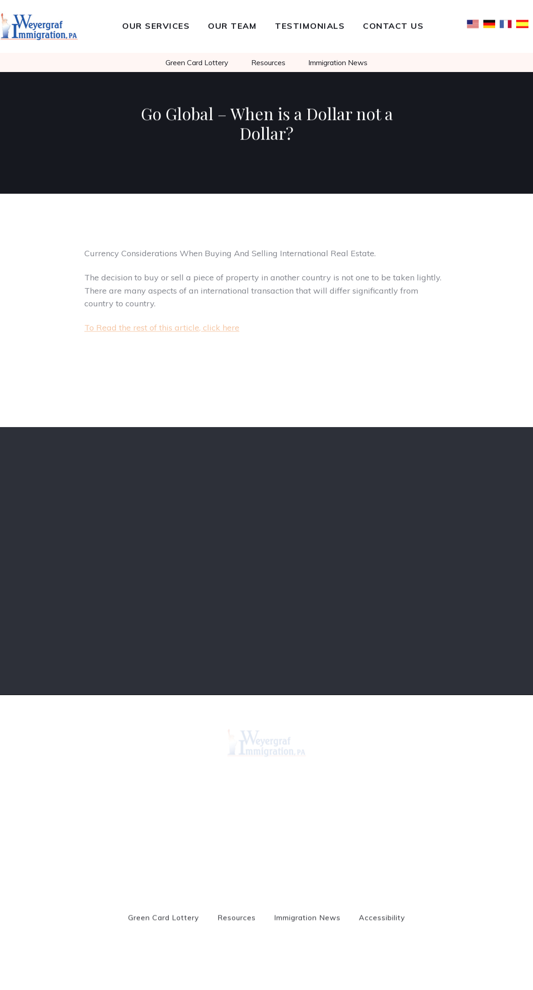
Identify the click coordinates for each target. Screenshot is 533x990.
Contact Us (393, 25)
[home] (39, 26)
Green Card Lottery (197, 62)
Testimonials (310, 25)
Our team (232, 25)
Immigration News (337, 62)
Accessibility (382, 921)
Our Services (156, 25)
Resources (268, 62)
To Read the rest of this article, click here (161, 331)
